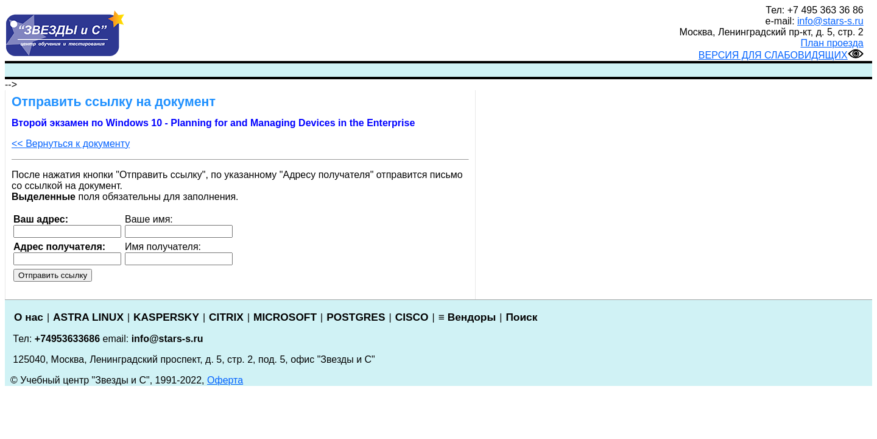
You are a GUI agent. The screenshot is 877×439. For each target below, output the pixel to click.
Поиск (521, 317)
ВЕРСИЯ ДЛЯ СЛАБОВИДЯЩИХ (781, 55)
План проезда (832, 43)
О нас (28, 317)
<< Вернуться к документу (71, 143)
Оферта (225, 380)
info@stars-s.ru (830, 21)
